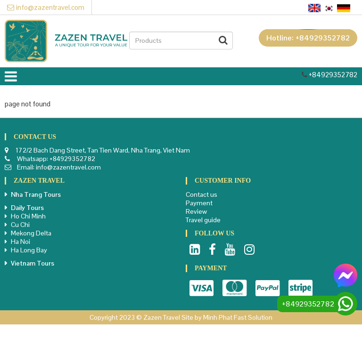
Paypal (267, 288)
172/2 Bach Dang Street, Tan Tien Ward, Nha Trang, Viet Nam (103, 150)
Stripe (300, 288)
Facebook (212, 249)
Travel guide (203, 220)
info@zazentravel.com (45, 7)
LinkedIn (195, 249)
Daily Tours (27, 207)
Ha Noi (20, 241)
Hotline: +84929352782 (308, 38)
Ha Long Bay (29, 250)
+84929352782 (333, 74)
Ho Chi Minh (28, 216)
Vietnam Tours (32, 263)
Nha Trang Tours (36, 194)
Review (196, 211)
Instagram (249, 249)
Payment (199, 203)
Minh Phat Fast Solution (237, 317)
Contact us (201, 194)
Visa (201, 288)
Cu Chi (20, 224)
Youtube (230, 249)
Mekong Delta (31, 233)
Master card (234, 288)
